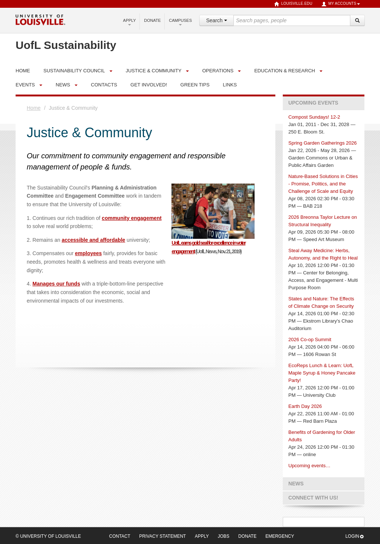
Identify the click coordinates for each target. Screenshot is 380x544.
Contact (119, 536)
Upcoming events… (309, 465)
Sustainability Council (74, 70)
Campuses (180, 22)
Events (25, 85)
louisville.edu (293, 4)
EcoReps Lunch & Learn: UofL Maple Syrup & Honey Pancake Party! (322, 373)
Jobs (223, 536)
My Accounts (340, 4)
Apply (129, 22)
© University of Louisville (48, 536)
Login (354, 536)
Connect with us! (313, 498)
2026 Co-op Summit (309, 339)
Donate (152, 20)
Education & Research (284, 70)
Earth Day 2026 (305, 406)
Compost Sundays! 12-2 (314, 117)
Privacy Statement (162, 536)
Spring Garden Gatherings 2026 (322, 143)
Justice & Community (153, 70)
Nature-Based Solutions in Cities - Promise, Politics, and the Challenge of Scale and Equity (323, 184)
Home (33, 108)
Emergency (279, 536)
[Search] (357, 20)
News (63, 85)
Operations (217, 70)
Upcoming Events (313, 103)
